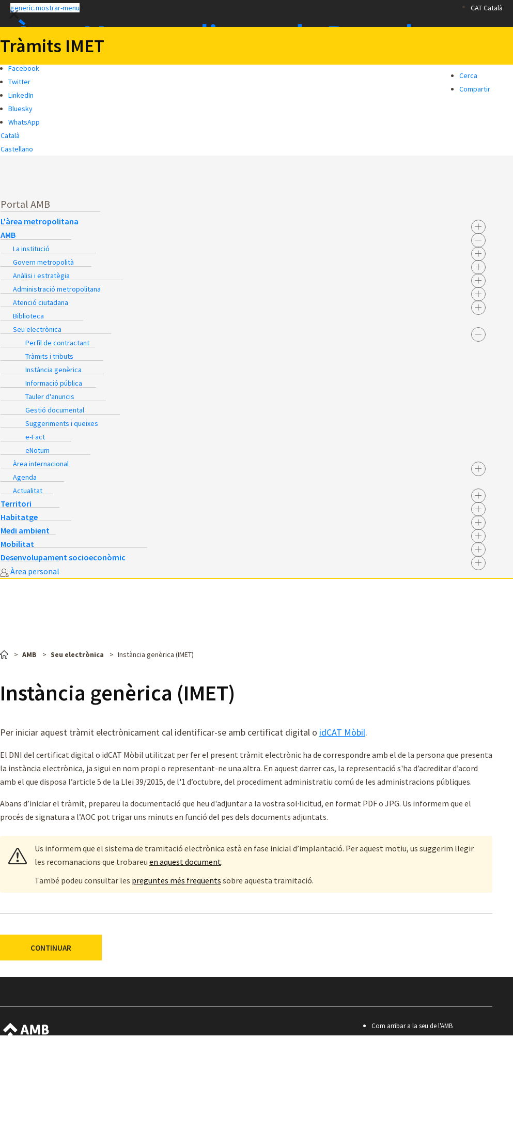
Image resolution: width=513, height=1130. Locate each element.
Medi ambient (25, 530)
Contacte (390, 1039)
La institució (31, 248)
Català (10, 135)
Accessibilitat (395, 1053)
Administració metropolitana (57, 289)
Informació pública (53, 383)
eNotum (37, 450)
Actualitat (27, 490)
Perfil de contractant (57, 342)
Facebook (23, 68)
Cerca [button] (468, 75)
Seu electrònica (37, 329)
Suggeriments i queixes (61, 423)
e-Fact (35, 436)
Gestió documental (54, 410)
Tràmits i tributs (49, 356)
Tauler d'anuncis (49, 396)
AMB (8, 235)
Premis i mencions (403, 1095)
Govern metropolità (43, 262)
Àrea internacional (41, 463)
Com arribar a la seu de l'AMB (412, 1025)
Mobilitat (17, 544)
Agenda (25, 477)
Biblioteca (28, 315)
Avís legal (390, 1067)
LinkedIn (21, 95)
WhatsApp (24, 122)
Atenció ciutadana (40, 302)
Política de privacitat (407, 1081)
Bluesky (20, 108)
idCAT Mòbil (342, 732)
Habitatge (19, 517)
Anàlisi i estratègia (41, 275)
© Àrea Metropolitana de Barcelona (435, 1109)
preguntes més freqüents (176, 880)
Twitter (19, 81)
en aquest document (185, 862)
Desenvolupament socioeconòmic (63, 557)
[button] (238, 7)
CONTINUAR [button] (50, 948)
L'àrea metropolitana (40, 221)
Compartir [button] (474, 89)
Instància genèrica (53, 369)
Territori (16, 503)
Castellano (17, 149)
